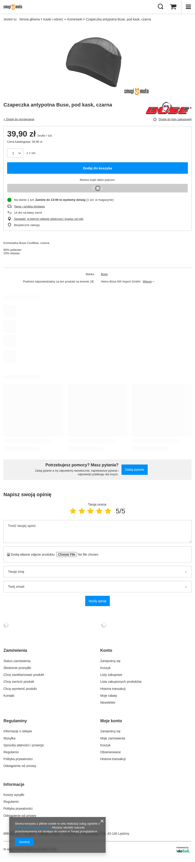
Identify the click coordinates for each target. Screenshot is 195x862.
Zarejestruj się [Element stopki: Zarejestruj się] (110, 661)
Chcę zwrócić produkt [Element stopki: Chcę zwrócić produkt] (18, 681)
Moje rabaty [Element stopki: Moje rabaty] (108, 695)
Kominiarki (74, 19)
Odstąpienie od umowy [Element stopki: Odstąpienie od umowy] (19, 766)
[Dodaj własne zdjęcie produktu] (86, 554)
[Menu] (188, 7)
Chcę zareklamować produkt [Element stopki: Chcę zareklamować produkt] (23, 675)
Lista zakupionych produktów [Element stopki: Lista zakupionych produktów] (121, 681)
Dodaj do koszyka (97, 168)
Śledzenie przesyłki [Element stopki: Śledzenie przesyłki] (17, 668)
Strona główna (29, 19)
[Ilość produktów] (15, 153)
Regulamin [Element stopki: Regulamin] (11, 752)
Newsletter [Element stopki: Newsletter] (108, 702)
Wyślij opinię (98, 601)
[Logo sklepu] (14, 6)
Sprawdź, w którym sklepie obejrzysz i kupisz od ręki (48, 219)
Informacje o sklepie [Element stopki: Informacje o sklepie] (17, 731)
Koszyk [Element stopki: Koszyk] (105, 668)
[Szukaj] (160, 7)
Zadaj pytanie (134, 469)
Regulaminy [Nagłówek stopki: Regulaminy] (15, 721)
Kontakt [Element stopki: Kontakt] (8, 695)
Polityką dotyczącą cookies (33, 827)
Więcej (147, 281)
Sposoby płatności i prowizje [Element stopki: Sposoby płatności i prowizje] (23, 745)
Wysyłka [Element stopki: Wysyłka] (9, 738)
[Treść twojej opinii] (97, 531)
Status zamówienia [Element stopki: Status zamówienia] (17, 661)
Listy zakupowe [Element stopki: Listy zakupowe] (111, 675)
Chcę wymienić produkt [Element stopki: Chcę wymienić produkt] (20, 689)
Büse (104, 274)
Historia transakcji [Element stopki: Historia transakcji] (113, 689)
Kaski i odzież (53, 19)
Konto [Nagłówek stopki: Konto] (106, 650)
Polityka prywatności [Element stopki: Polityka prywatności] (18, 759)
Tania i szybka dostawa (29, 206)
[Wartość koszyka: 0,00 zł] (173, 7)
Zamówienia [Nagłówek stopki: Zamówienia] (15, 650)
